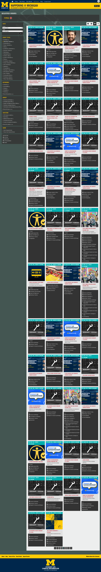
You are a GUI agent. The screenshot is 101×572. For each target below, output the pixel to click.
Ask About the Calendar (92, 556)
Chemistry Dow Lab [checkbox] (8, 120)
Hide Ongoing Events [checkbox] (8, 130)
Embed (5, 142)
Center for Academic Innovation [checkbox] (10, 122)
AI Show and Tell (50, 497)
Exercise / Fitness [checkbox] (8, 50)
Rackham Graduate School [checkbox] (9, 105)
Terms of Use (12, 556)
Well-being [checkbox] (6, 52)
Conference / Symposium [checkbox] (9, 48)
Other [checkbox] (5, 46)
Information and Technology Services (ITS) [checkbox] (12, 106)
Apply (21, 33)
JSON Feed (6, 139)
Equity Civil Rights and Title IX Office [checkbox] (11, 103)
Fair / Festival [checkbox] (7, 73)
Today (16, 1)
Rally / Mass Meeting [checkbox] (8, 78)
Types (8, 18)
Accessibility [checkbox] (7, 86)
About (3, 556)
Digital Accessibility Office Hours (36, 282)
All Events (36, 1)
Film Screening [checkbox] (7, 64)
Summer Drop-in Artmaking (52, 282)
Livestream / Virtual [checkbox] (8, 61)
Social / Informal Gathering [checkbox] (9, 62)
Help (6, 556)
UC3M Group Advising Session (89, 116)
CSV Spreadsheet (7, 140)
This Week (22, 1)
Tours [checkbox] (5, 59)
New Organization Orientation (35, 338)
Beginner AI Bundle (33, 116)
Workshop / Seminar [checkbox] (9, 41)
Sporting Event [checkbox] (7, 53)
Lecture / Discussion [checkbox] (8, 57)
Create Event (47, 1)
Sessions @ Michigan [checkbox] (9, 99)
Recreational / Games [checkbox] (8, 71)
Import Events (26, 556)
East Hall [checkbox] (6, 116)
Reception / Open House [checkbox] (9, 69)
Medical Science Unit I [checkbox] (8, 118)
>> (71, 548)
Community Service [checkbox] (8, 75)
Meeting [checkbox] (6, 66)
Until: (4, 29)
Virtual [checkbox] (5, 88)
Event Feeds (19, 556)
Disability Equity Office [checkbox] (9, 101)
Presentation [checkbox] (7, 68)
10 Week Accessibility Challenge (54, 47)
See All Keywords (8, 93)
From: (4, 26)
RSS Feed (5, 135)
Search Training (86, 460)
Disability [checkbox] (6, 90)
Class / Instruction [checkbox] (8, 45)
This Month (29, 1)
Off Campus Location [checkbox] (8, 115)
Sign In (97, 6)
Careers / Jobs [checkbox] (7, 55)
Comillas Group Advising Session (36, 151)
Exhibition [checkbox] (6, 39)
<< (55, 548)
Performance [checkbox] (7, 43)
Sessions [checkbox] (6, 84)
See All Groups (8, 109)
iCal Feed (5, 137)
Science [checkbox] (6, 91)
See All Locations (8, 124)
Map (41, 1)
